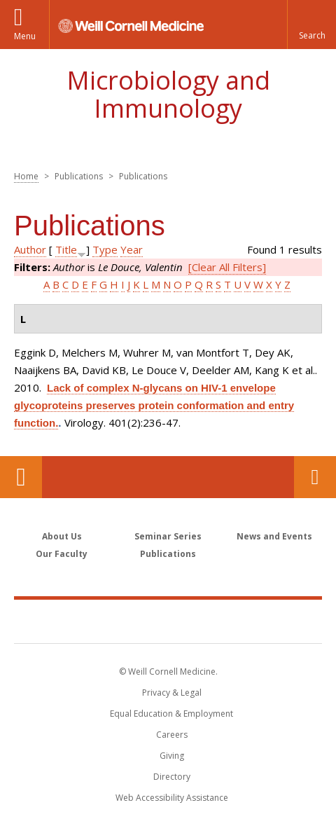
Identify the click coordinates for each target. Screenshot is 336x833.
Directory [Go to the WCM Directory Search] (171, 777)
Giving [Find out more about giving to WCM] (172, 756)
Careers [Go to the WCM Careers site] (172, 735)
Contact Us (315, 477)
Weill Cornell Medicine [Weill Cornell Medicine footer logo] (167, 620)
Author (30, 249)
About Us (62, 536)
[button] (311, 24)
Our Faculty (62, 554)
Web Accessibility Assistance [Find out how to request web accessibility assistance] (171, 798)
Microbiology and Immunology (168, 94)
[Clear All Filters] (227, 267)
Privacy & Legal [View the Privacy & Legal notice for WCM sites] (172, 692)
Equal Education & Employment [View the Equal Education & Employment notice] (171, 714)
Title (66, 249)
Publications (168, 554)
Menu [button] (25, 36)
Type (105, 249)
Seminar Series (168, 536)
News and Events (274, 536)
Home (26, 176)
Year (131, 249)
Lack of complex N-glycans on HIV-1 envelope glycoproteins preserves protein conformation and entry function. (154, 405)
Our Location (21, 477)
